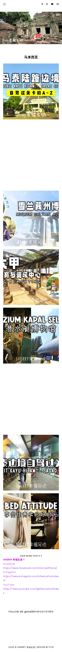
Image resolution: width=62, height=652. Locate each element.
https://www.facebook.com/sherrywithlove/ (30, 568)
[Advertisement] (31, 155)
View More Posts (31, 555)
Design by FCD (45, 647)
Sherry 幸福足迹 (26, 647)
